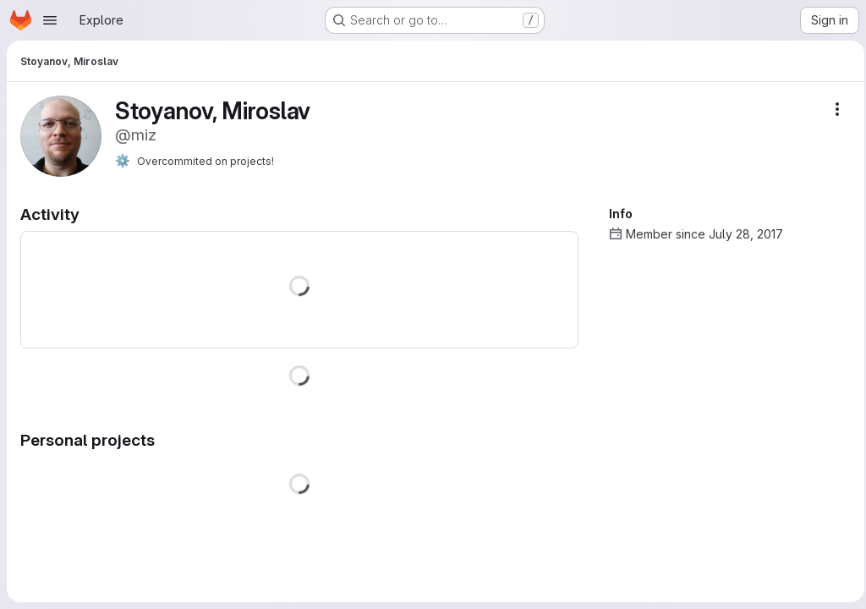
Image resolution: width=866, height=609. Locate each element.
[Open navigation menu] (49, 20)
